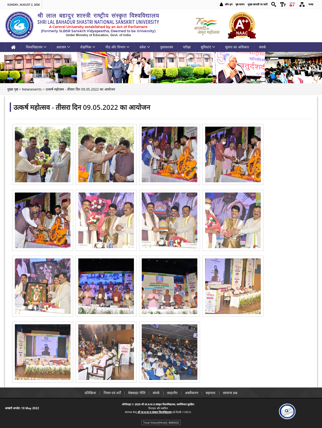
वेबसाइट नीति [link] (136, 392)
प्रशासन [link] (63, 47)
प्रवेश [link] (145, 47)
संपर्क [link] (262, 47)
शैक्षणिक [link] (87, 47)
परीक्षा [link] (187, 47)
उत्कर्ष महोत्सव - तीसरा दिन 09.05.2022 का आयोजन (81, 107)
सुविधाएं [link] (208, 47)
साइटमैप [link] (172, 392)
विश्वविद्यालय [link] (36, 47)
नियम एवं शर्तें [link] (111, 392)
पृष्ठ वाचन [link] (239, 4)
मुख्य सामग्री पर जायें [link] (257, 4)
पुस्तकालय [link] (166, 47)
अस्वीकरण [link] (192, 392)
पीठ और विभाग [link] (117, 47)
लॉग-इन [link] (228, 4)
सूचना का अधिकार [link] (237, 47)
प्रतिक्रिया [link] (89, 392)
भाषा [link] (310, 4)
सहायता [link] (212, 392)
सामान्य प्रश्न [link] (231, 392)
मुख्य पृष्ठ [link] (12, 89)
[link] (273, 4)
